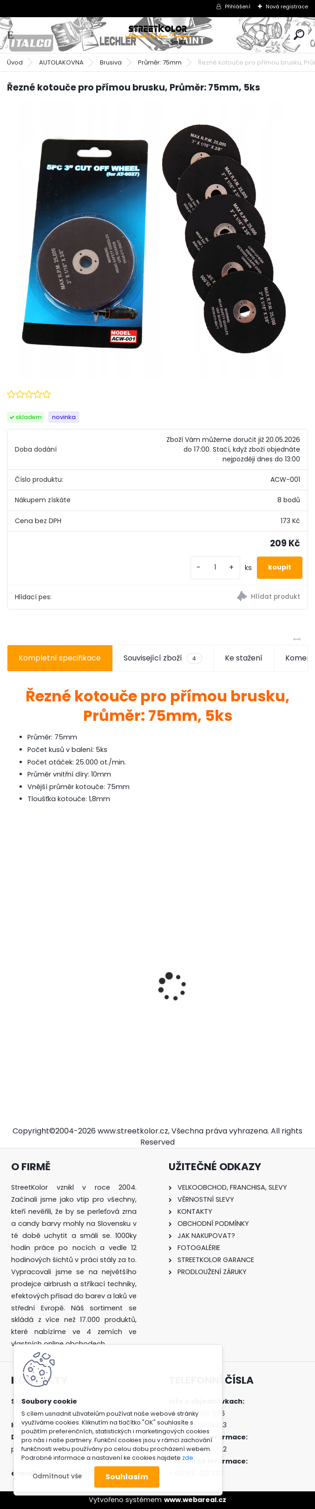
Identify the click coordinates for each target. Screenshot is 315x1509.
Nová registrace (287, 6)
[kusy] (215, 567)
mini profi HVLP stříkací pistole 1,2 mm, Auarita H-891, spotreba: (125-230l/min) (77, 987)
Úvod (15, 62)
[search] (299, 35)
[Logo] (157, 35)
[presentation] (12, 970)
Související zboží (163, 658)
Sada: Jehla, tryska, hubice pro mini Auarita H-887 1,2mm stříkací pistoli (232, 982)
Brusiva (111, 62)
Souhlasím (126, 1476)
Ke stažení (243, 658)
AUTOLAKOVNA (61, 62)
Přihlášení (237, 6)
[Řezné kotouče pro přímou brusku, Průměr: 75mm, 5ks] (157, 240)
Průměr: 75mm (160, 62)
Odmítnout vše (57, 1476)
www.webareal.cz (195, 1499)
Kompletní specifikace (60, 658)
